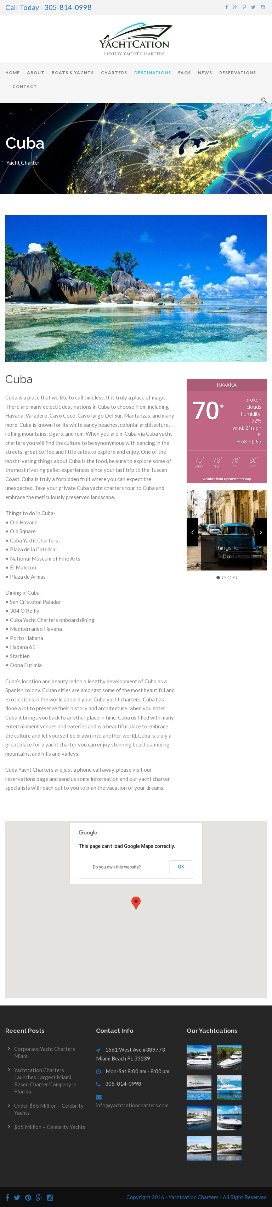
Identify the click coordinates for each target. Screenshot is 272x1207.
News (205, 72)
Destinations (152, 72)
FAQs (184, 72)
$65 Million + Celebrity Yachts (49, 1127)
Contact (24, 86)
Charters (114, 72)
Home (12, 72)
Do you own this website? (117, 867)
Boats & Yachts (73, 72)
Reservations (237, 72)
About (36, 72)
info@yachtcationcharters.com (132, 1105)
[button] (136, 903)
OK (181, 867)
